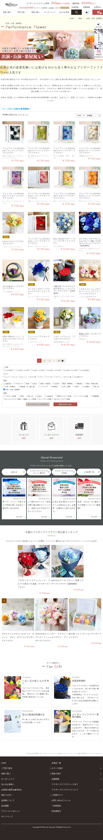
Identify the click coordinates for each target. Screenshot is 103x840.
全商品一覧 (56, 763)
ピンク (14, 377)
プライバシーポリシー (10, 811)
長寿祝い (54, 386)
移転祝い (79, 383)
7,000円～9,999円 (37, 370)
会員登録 (75, 7)
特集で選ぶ (7, 12)
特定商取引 (56, 811)
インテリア (43, 386)
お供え (34, 383)
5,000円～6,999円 (22, 370)
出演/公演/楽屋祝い (22, 108)
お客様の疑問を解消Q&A (11, 789)
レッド (6, 377)
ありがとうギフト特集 (61, 399)
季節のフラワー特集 (63, 396)
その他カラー (77, 377)
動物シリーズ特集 (29, 399)
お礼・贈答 (65, 386)
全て (4, 108)
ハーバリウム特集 (81, 396)
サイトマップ (7, 816)
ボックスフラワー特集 (12, 399)
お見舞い (86, 386)
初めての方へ (7, 795)
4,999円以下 (8, 370)
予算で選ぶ (21, 12)
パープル (49, 377)
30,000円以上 (84, 370)
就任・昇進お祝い (92, 383)
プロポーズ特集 (9, 396)
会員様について (8, 800)
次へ (60, 361)
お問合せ (97, 7)
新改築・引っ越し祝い (27, 386)
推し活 (95, 386)
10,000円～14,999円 (53, 370)
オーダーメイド (50, 12)
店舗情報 (86, 7)
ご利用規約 (56, 805)
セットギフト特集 (44, 399)
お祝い (76, 386)
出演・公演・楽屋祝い (94, 18)
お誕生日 (7, 383)
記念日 (56, 383)
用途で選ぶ (35, 12)
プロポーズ (18, 383)
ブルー (40, 377)
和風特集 (95, 396)
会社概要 (5, 805)
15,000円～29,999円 (70, 370)
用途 (80, 18)
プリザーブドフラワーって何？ (65, 784)
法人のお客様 (64, 12)
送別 (26, 383)
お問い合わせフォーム (61, 800)
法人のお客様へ (8, 784)
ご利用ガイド (57, 795)
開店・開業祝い (67, 383)
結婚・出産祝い (45, 383)
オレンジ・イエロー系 (27, 377)
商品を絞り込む (65, 404)
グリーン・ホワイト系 (62, 377)
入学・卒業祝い (9, 386)
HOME (72, 18)
